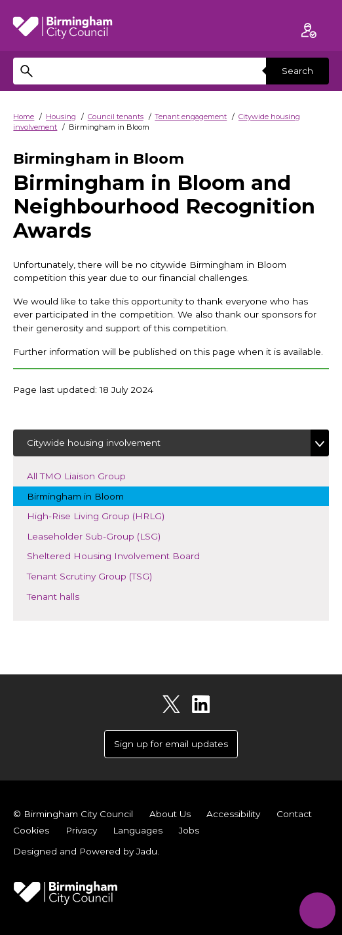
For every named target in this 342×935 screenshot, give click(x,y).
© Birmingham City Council (73, 814)
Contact (294, 814)
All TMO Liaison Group (87, 475)
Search (297, 70)
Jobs (189, 830)
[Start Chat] (317, 910)
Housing (61, 116)
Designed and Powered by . (86, 851)
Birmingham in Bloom (86, 495)
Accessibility (233, 814)
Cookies (31, 830)
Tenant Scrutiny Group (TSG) (100, 575)
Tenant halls (64, 595)
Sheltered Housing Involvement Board (124, 555)
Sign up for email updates (171, 744)
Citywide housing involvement (94, 442)
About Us (170, 814)
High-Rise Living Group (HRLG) (107, 515)
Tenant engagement (191, 116)
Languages (137, 830)
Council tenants (115, 116)
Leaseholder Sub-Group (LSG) (105, 535)
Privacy (81, 830)
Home (23, 116)
